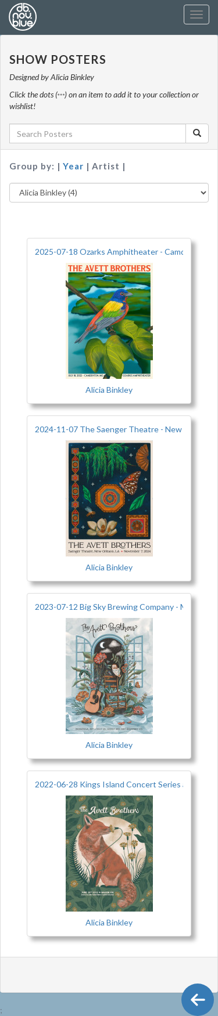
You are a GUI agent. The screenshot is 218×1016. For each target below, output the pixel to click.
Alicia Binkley (109, 390)
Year (74, 166)
